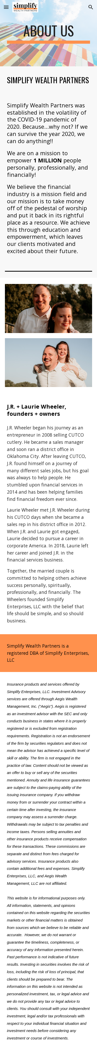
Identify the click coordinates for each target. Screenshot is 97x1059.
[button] (6, 7)
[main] (48, 33)
